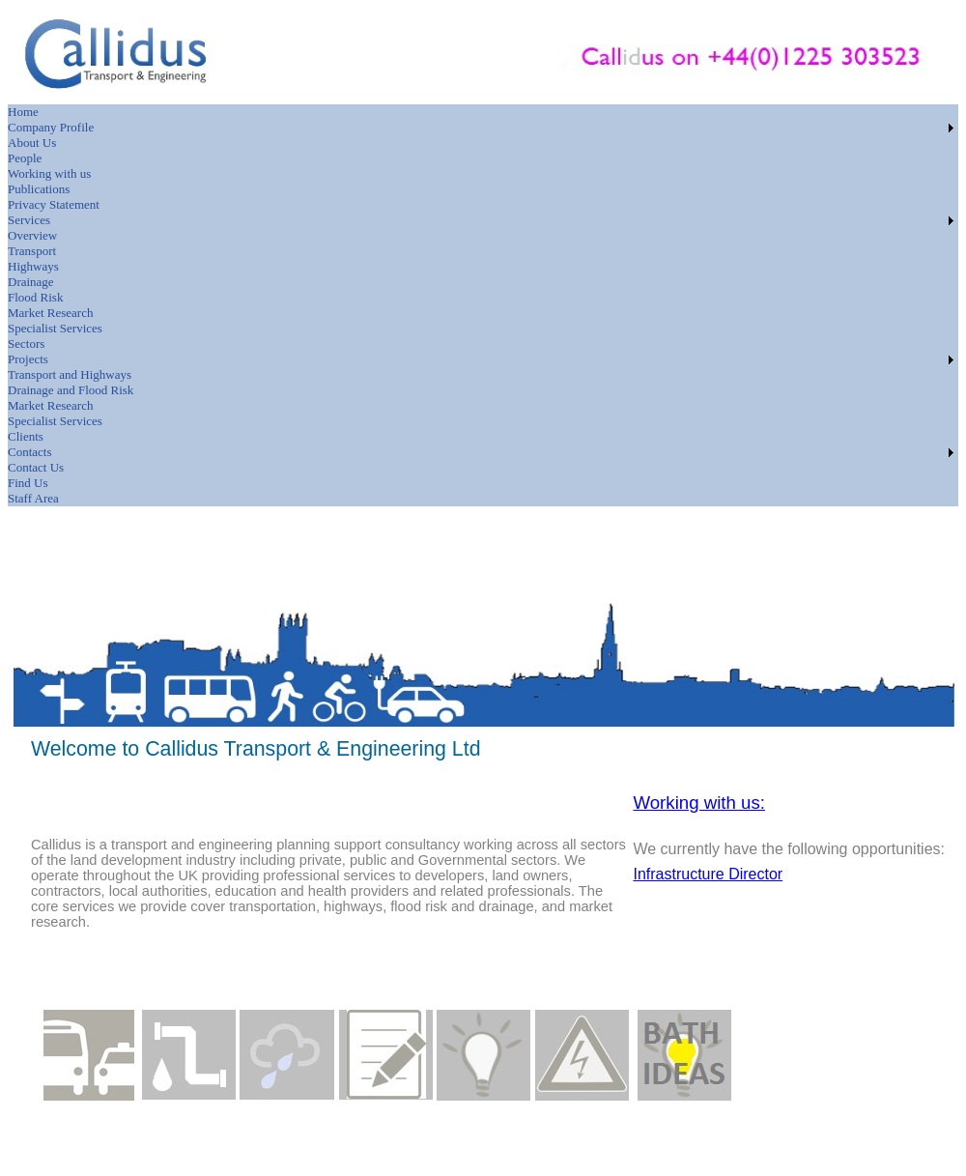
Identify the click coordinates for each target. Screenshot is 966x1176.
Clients (25, 436)
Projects (28, 359)
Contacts (30, 452)
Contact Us (36, 467)
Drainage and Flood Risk (70, 390)
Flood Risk (35, 297)
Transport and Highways (69, 374)
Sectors (26, 343)
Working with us (49, 173)
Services (29, 220)
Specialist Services (55, 328)
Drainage (31, 281)
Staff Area (33, 498)
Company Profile (51, 127)
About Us (32, 142)
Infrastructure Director (707, 874)
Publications (39, 189)
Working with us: (699, 802)
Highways (33, 266)
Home (23, 111)
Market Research (50, 312)
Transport (32, 251)
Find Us (28, 482)
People (25, 158)
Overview (32, 235)
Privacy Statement (53, 204)
